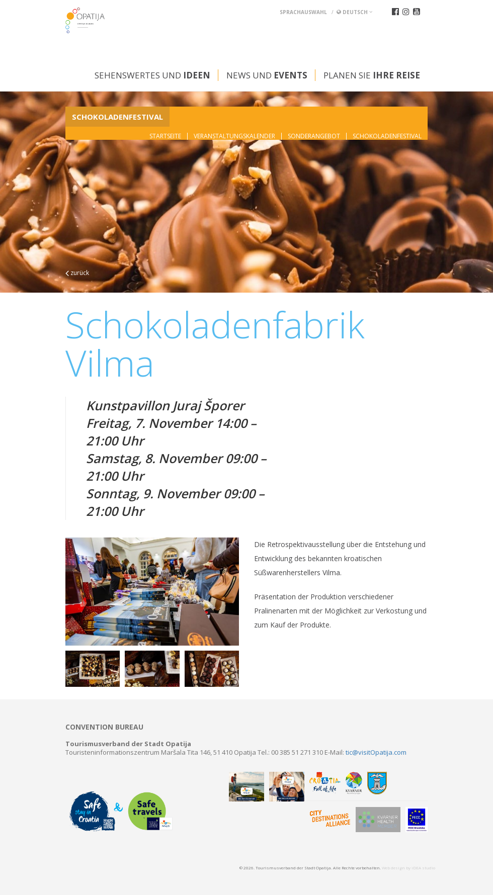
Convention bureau (104, 727)
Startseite (165, 136)
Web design (393, 867)
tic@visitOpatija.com (376, 752)
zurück (77, 272)
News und (266, 75)
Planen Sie (371, 75)
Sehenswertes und (152, 75)
